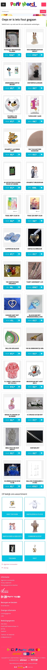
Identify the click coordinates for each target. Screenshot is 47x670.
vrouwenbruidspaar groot (35, 50)
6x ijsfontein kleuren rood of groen (12, 183)
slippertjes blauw (12, 249)
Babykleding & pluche (35, 514)
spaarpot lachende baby (12, 150)
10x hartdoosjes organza (12, 282)
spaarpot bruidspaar (34, 182)
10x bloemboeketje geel (35, 348)
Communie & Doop (35, 536)
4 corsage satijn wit (35, 415)
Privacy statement (6, 583)
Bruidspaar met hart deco (35, 382)
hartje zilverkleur (35, 249)
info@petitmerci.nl (6, 637)
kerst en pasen (12, 514)
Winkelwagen (43, 4)
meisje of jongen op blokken (12, 415)
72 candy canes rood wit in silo (12, 382)
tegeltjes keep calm (34, 215)
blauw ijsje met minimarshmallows (35, 316)
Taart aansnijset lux (34, 282)
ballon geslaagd (12, 348)
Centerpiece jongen (34, 83)
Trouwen (12, 558)
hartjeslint (34, 448)
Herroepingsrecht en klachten (9, 585)
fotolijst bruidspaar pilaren (12, 50)
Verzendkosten (5, 605)
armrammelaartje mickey (12, 83)
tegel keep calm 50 (12, 215)
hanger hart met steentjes (12, 316)
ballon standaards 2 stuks (34, 481)
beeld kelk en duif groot (12, 448)
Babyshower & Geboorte (12, 536)
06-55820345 (10, 634)
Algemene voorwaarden (10, 564)
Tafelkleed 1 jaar (34, 116)
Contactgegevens (6, 613)
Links (2, 616)
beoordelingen (32, 663)
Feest (35, 558)
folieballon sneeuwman (12, 116)
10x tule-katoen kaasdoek (34, 150)
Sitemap (6, 568)
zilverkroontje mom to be (12, 481)
